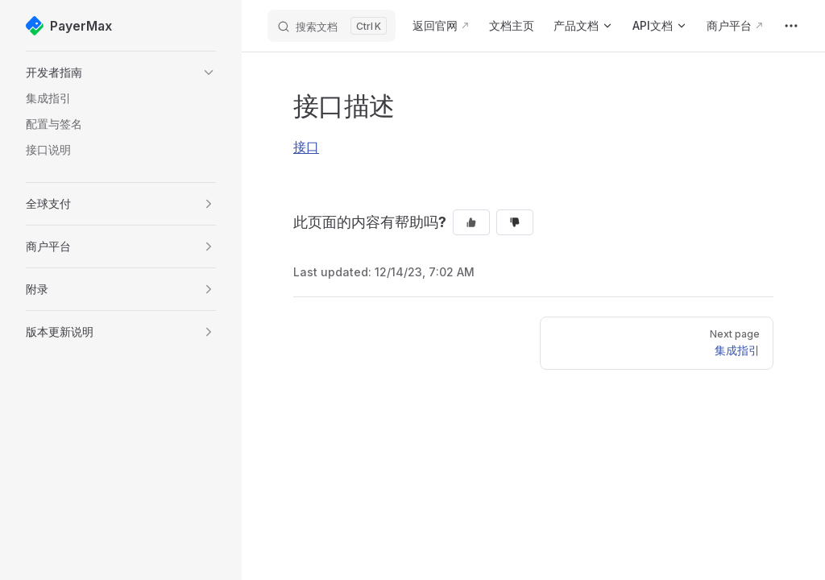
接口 (306, 147)
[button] (121, 72)
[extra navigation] (791, 26)
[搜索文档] (331, 26)
